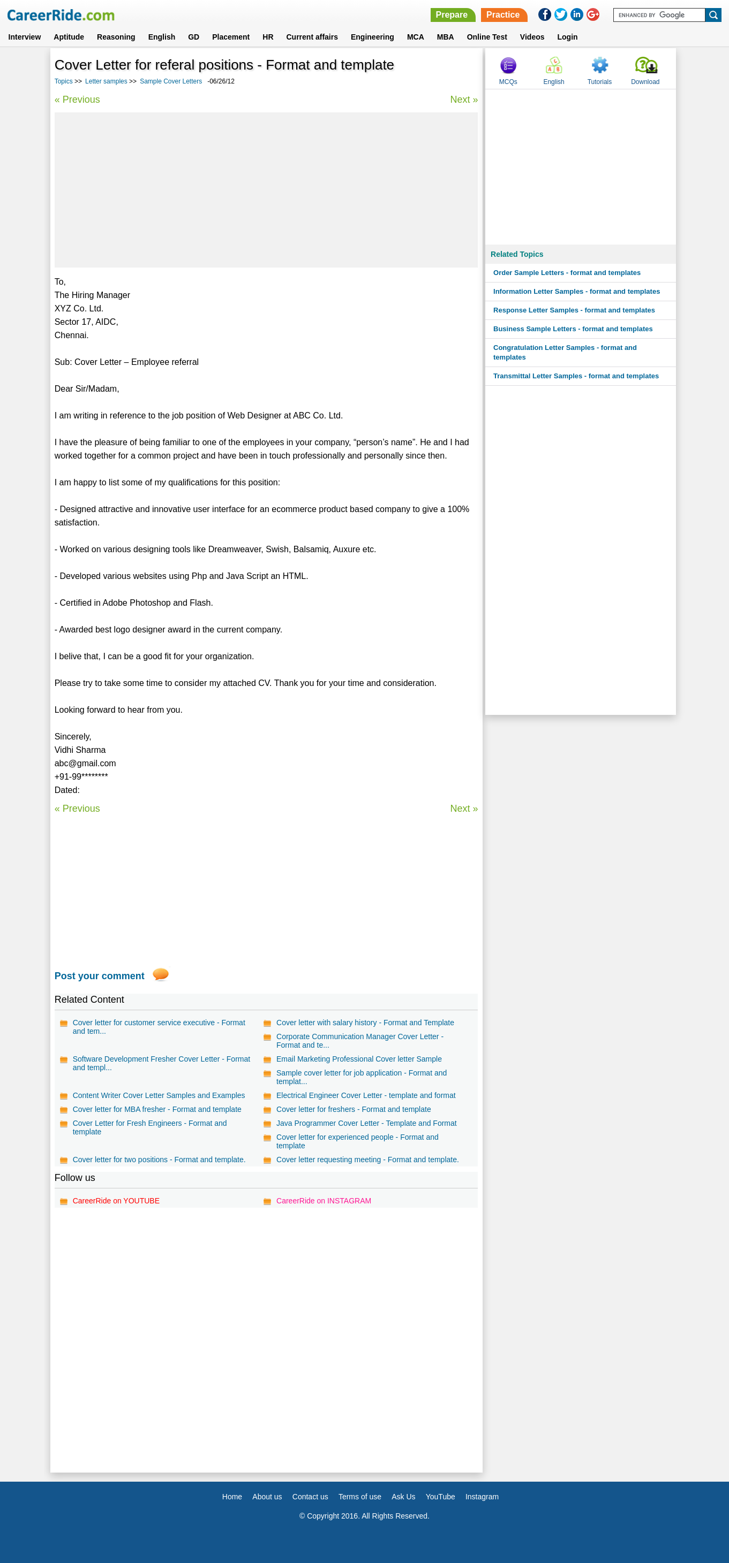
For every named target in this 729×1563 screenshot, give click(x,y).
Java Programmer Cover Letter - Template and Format (366, 1123)
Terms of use (360, 1496)
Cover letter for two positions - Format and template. (159, 1159)
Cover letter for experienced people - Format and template (357, 1141)
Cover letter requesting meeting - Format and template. (367, 1159)
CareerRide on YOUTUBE (116, 1200)
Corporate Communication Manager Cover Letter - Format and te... (360, 1040)
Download (645, 82)
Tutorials (600, 82)
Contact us (310, 1496)
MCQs (508, 82)
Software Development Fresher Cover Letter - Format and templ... (161, 1063)
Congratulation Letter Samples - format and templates (565, 352)
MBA (445, 37)
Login (568, 37)
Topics (64, 81)
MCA (415, 37)
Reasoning (116, 37)
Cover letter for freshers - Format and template (353, 1109)
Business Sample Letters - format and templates (573, 329)
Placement (231, 37)
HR (267, 37)
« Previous (77, 99)
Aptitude (69, 37)
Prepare (452, 14)
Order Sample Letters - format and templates (567, 273)
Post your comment (100, 976)
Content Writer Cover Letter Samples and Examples (159, 1095)
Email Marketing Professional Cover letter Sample (359, 1059)
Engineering (372, 37)
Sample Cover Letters (171, 81)
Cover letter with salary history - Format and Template (365, 1022)
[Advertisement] (266, 190)
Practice (503, 14)
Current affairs (312, 37)
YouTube (440, 1496)
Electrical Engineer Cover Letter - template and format (366, 1095)
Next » (464, 99)
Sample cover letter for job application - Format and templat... (361, 1077)
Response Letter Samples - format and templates (574, 310)
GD (193, 37)
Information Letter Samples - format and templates (576, 291)
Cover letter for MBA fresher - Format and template (157, 1109)
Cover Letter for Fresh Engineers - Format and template (150, 1127)
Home (232, 1496)
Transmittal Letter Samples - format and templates (576, 376)
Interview (25, 37)
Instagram (482, 1496)
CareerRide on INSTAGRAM (323, 1200)
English (162, 37)
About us (267, 1496)
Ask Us (403, 1496)
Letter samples (106, 81)
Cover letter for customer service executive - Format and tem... (159, 1026)
